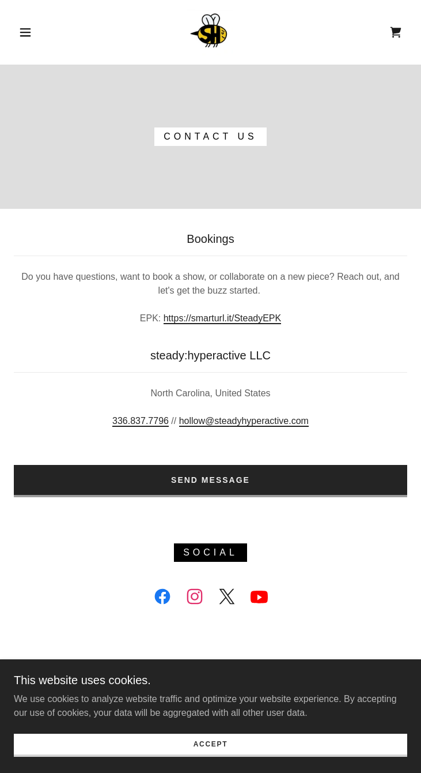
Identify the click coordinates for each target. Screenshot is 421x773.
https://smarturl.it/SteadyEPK (223, 318)
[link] (210, 32)
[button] (33, 32)
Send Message (210, 480)
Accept (211, 752)
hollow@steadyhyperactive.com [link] (244, 421)
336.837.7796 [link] (140, 421)
